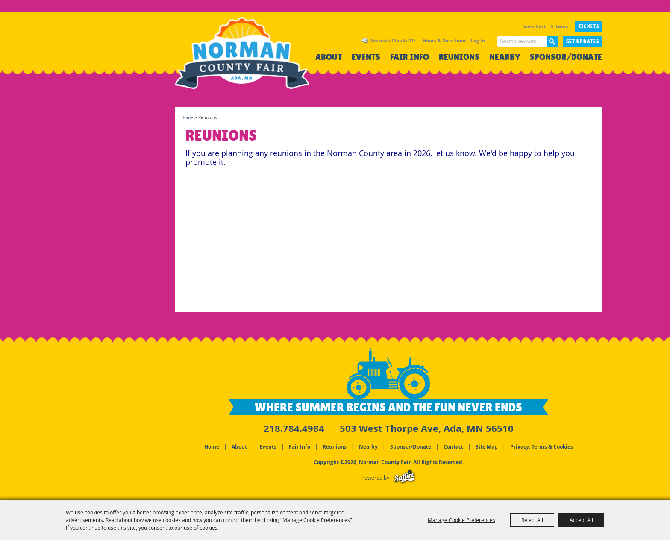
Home (187, 117)
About (328, 57)
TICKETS (589, 26)
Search (552, 41)
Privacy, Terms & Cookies (541, 446)
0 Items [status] (559, 26)
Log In (478, 40)
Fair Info (409, 57)
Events (366, 57)
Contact (453, 446)
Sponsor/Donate (566, 57)
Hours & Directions (444, 40)
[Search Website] (522, 41)
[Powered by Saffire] (404, 477)
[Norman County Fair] (242, 58)
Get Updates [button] (582, 41)
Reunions (459, 57)
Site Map (487, 446)
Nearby (504, 57)
